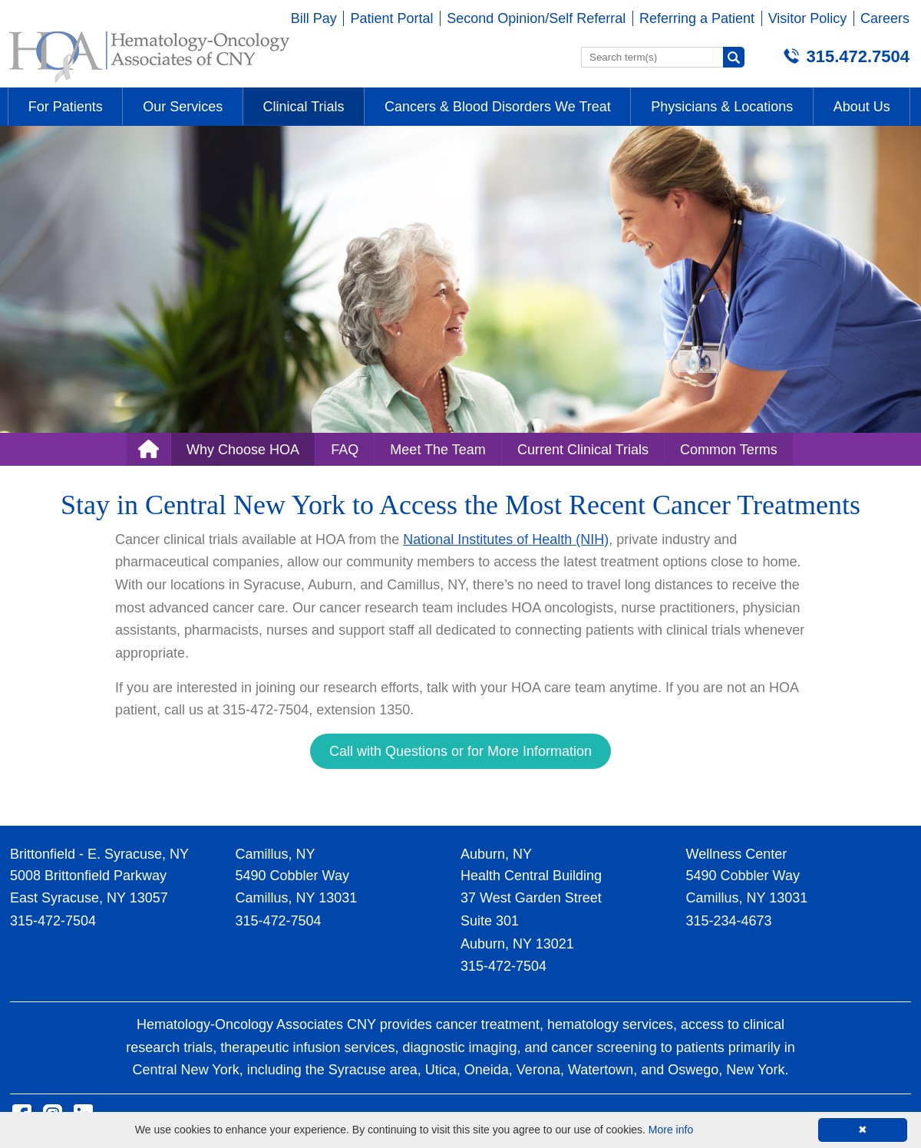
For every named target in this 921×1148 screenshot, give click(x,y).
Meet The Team (437, 449)
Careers (884, 18)
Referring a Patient (696, 18)
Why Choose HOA (243, 449)
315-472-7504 (53, 921)
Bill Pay (314, 18)
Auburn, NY (496, 854)
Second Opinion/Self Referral (536, 18)
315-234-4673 (729, 921)
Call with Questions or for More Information (460, 751)
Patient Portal (391, 18)
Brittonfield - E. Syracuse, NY (99, 854)
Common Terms (728, 449)
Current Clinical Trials (583, 449)
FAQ (344, 449)
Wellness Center (736, 854)
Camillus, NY (275, 854)
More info (671, 1129)
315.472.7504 (857, 56)
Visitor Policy (807, 18)
